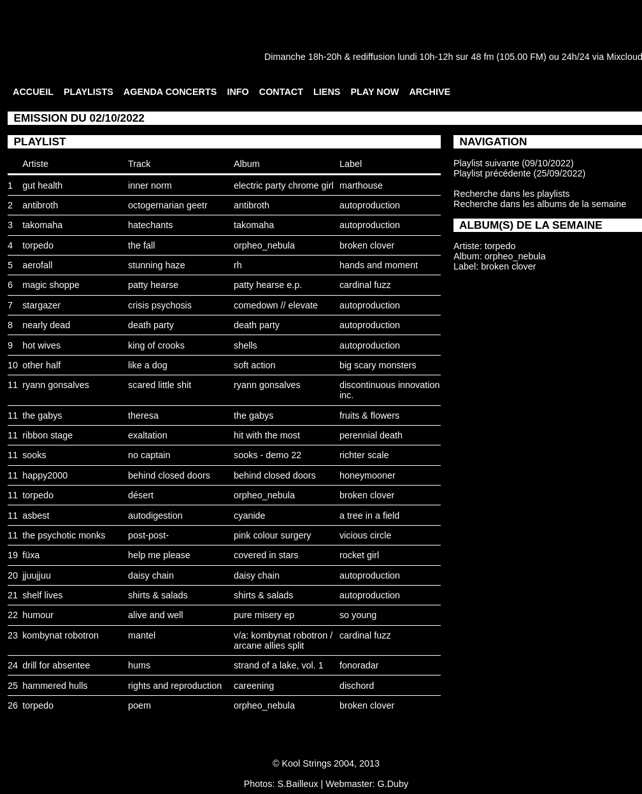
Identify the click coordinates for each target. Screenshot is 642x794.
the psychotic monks (63, 535)
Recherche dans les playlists (511, 194)
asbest (35, 515)
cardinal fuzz (365, 285)
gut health (42, 185)
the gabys (42, 415)
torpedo (38, 245)
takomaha (42, 225)
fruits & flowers (369, 415)
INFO (237, 92)
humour (38, 615)
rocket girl (359, 555)
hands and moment (378, 265)
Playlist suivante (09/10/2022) (513, 163)
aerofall (37, 265)
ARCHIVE (429, 92)
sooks (34, 455)
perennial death (371, 435)
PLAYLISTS (88, 92)
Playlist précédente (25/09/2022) (519, 173)
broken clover (366, 245)
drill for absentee (56, 665)
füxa (30, 555)
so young (357, 615)
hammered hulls (54, 686)
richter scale (364, 455)
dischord (356, 686)
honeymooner (367, 475)
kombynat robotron (60, 635)
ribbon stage (47, 435)
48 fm (482, 57)
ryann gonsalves (55, 385)
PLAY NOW (374, 92)
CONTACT (281, 92)
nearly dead (46, 325)
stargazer (41, 305)
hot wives (41, 345)
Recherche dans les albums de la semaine (539, 204)
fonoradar (359, 665)
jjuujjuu (36, 575)
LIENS (326, 92)
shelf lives (42, 595)
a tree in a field (369, 515)
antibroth (40, 205)
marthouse (361, 185)
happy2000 (45, 475)
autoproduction (369, 205)
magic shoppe (51, 285)
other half (41, 365)
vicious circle (365, 535)
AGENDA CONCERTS (170, 92)
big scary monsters (378, 365)
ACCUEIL (33, 92)
